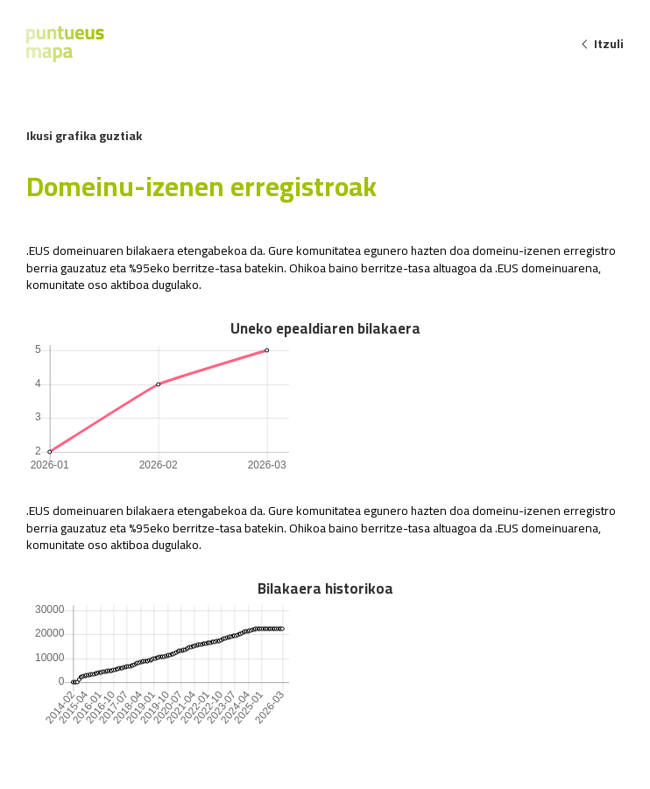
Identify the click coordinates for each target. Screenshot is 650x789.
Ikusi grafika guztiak (84, 135)
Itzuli (602, 44)
